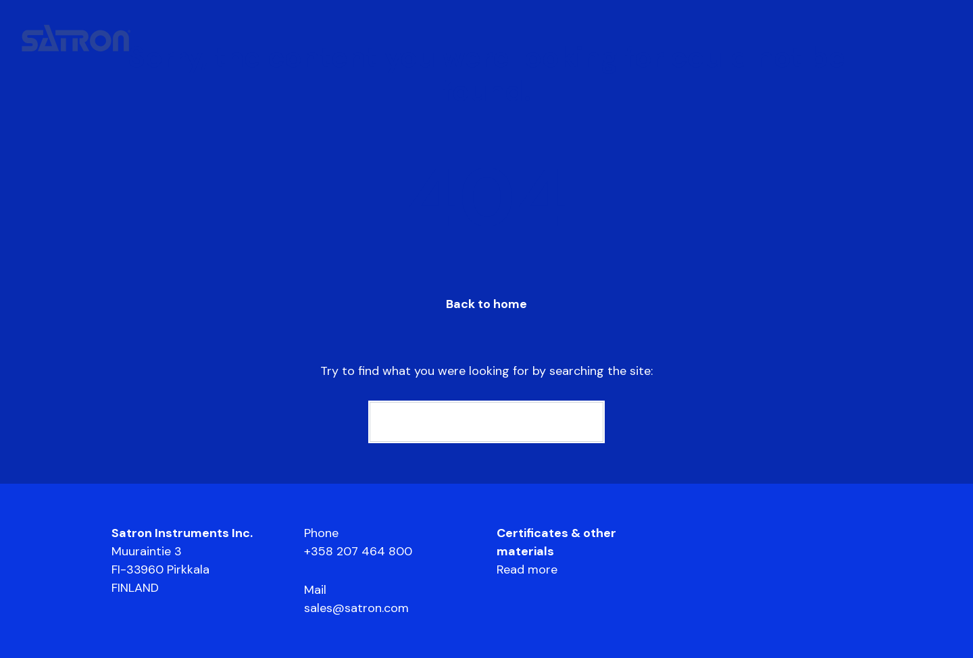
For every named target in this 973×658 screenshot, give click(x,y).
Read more (527, 569)
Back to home (486, 304)
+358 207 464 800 (358, 551)
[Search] (486, 422)
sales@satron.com (356, 608)
